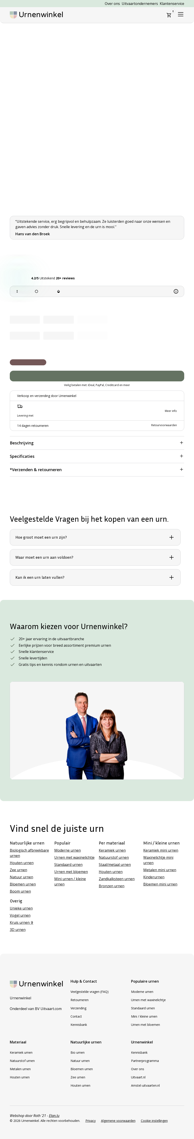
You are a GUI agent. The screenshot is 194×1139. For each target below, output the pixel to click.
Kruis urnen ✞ (21, 922)
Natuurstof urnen (114, 857)
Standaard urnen (68, 864)
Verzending (78, 1008)
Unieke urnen (21, 908)
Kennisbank (79, 1024)
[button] (169, 15)
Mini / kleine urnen (144, 1016)
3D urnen (18, 929)
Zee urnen (18, 869)
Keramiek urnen (112, 850)
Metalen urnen (20, 1069)
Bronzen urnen (111, 885)
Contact (76, 1016)
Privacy (90, 1121)
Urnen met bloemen (71, 871)
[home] (36, 14)
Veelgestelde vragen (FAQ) (90, 992)
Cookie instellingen (154, 1121)
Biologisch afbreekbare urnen (29, 853)
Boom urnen (20, 891)
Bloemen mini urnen (160, 884)
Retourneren (80, 1000)
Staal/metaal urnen (115, 864)
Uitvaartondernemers (140, 3)
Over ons (112, 3)
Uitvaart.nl (138, 1077)
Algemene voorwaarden (118, 1121)
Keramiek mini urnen (160, 850)
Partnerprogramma (145, 1061)
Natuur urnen (21, 877)
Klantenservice (172, 3)
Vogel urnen (20, 915)
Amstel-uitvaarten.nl (145, 1085)
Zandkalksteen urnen (117, 878)
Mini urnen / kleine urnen (70, 881)
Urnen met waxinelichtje (74, 857)
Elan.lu (54, 1115)
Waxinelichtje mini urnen (158, 860)
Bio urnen (78, 1052)
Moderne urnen (67, 850)
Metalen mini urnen (159, 869)
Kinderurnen (153, 877)
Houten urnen (22, 862)
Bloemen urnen (23, 884)
